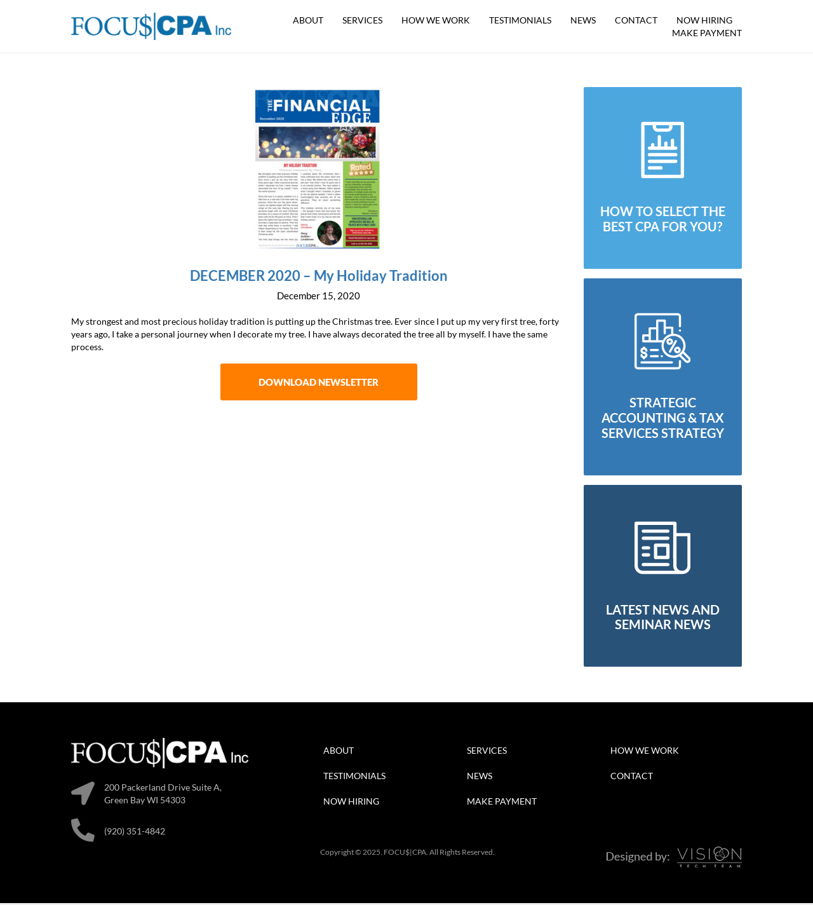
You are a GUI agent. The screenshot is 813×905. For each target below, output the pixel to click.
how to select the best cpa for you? (662, 220)
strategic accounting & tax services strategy (662, 420)
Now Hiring (704, 20)
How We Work (435, 20)
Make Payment (707, 32)
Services (362, 20)
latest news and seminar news (663, 619)
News (583, 20)
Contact (636, 20)
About (308, 20)
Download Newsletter (319, 384)
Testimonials (520, 20)
